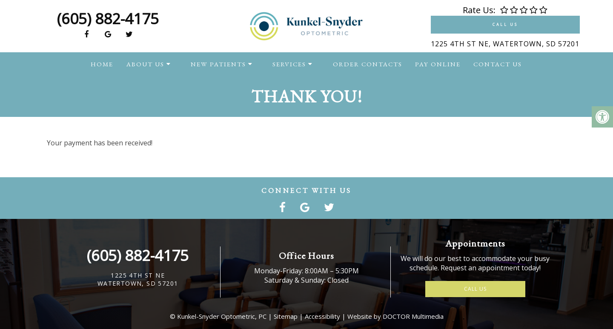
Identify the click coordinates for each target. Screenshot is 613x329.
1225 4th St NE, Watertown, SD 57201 (505, 43)
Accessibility (322, 316)
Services (289, 64)
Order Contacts (367, 64)
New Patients (218, 64)
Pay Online (438, 64)
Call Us (505, 24)
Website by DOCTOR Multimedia (395, 316)
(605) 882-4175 (108, 18)
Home (102, 64)
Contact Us (497, 64)
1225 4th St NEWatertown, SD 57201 (137, 279)
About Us (145, 64)
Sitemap (286, 316)
